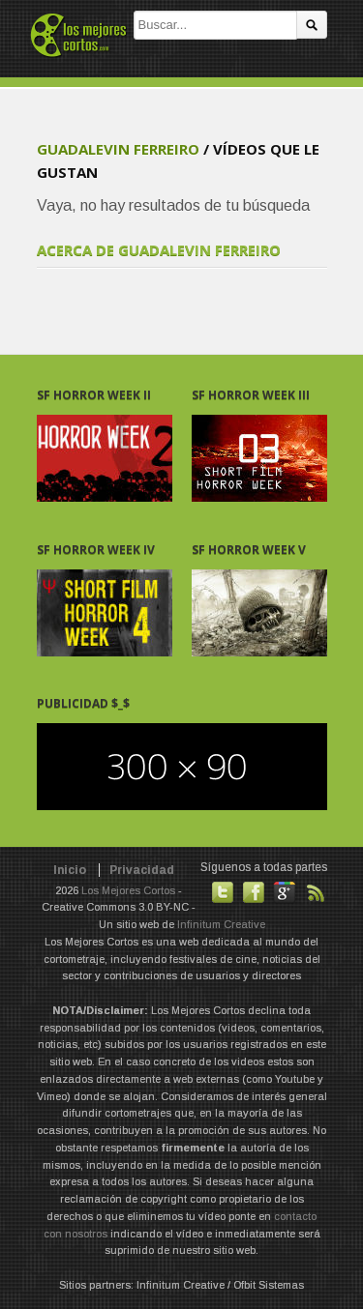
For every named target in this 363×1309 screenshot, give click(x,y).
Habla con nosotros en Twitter (222, 892)
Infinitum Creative (221, 924)
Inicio (69, 870)
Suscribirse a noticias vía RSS (315, 892)
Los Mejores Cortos (128, 890)
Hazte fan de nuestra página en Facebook (253, 892)
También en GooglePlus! (284, 892)
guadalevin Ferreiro (118, 149)
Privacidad (141, 870)
